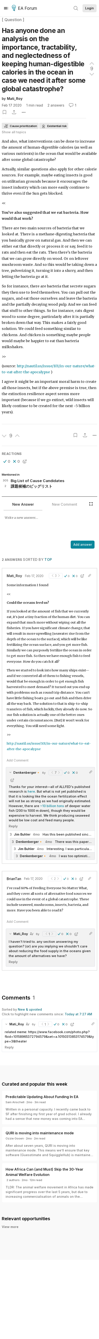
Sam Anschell (15, 1102)
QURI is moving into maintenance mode (40, 1133)
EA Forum (25, 8)
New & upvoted (30, 1009)
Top (48, 559)
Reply (13, 826)
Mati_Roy (15, 99)
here (31, 791)
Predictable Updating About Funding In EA (42, 1097)
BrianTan (14, 879)
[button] (6, 461)
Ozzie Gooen (15, 1138)
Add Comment (18, 760)
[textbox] (49, 526)
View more (10, 1227)
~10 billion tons (52, 806)
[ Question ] (13, 19)
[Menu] (6, 8)
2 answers (55, 105)
